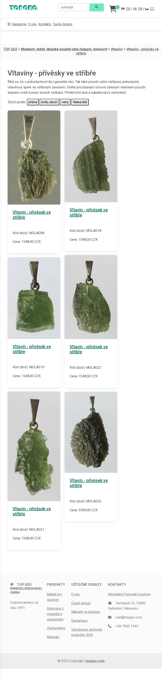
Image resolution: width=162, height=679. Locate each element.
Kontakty (44, 24)
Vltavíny (117, 49)
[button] (17, 24)
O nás (32, 24)
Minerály (53, 637)
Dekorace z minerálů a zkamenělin (55, 613)
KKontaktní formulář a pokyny (129, 594)
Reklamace (79, 621)
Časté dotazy (63, 24)
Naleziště (80, 102)
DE (125, 9)
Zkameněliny (56, 628)
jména (32, 102)
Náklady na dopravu (85, 612)
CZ (149, 9)
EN (137, 9)
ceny (65, 102)
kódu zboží (49, 102)
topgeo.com (95, 661)
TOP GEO (10, 49)
